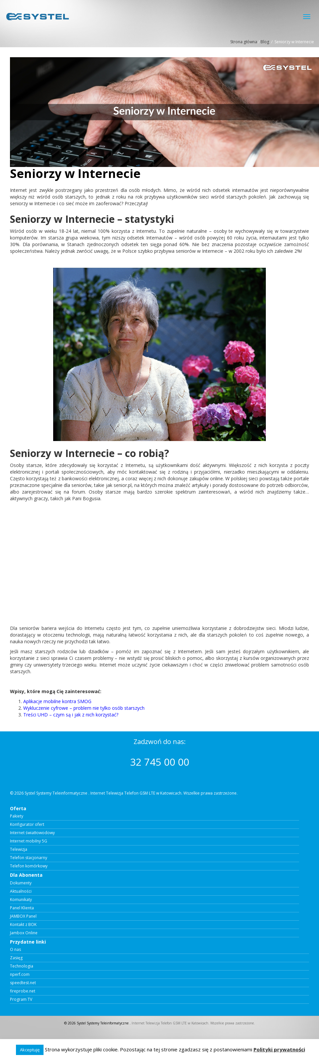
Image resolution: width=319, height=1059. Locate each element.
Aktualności (21, 891)
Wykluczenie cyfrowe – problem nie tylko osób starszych (84, 708)
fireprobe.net (22, 991)
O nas (15, 950)
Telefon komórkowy (29, 866)
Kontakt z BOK (23, 925)
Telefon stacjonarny (28, 858)
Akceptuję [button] (30, 1050)
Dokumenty (21, 883)
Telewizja (18, 849)
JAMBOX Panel (23, 916)
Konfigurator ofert (27, 825)
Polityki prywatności (279, 1049)
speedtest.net (23, 983)
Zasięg (16, 958)
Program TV (21, 999)
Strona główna (243, 42)
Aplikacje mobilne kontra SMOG (57, 701)
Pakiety (16, 816)
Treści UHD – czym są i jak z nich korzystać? (70, 714)
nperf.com (20, 975)
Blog (265, 42)
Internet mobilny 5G (28, 841)
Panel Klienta (22, 908)
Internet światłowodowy (32, 833)
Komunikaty (21, 900)
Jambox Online (24, 933)
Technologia (21, 966)
